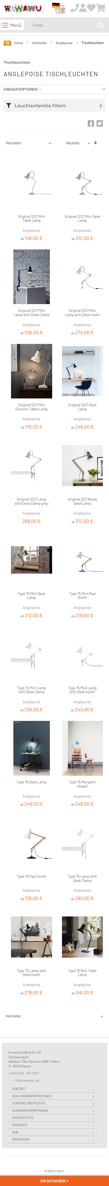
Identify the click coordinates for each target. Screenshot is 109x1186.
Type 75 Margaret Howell (82, 784)
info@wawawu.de (27, 1080)
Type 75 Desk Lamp (31, 782)
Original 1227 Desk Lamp (82, 407)
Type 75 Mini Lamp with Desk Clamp (31, 690)
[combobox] (64, 25)
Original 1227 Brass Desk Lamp (82, 501)
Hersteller (40, 43)
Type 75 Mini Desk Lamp (31, 595)
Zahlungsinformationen (31, 1096)
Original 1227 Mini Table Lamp (31, 218)
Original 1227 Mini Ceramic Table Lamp (31, 407)
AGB (15, 1132)
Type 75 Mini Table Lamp (82, 972)
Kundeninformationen (30, 1110)
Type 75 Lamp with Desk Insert (31, 972)
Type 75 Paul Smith (31, 876)
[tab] (55, 105)
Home (19, 43)
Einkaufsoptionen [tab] (20, 89)
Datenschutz (22, 1118)
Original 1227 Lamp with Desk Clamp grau (31, 501)
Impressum (20, 1139)
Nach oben (54, 1171)
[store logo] (23, 9)
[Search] (101, 25)
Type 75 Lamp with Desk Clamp (82, 878)
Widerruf (19, 1125)
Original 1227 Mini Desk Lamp (82, 218)
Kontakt (19, 1089)
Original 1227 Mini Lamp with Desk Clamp (31, 312)
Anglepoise (64, 43)
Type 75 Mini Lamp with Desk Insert (82, 690)
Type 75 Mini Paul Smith (82, 595)
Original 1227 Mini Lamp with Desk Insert (82, 312)
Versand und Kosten (28, 1103)
